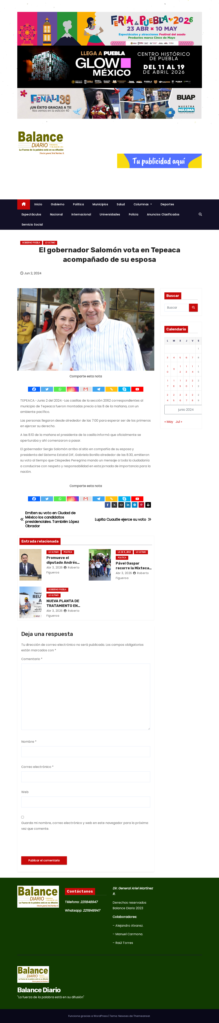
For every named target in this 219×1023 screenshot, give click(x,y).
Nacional (56, 214)
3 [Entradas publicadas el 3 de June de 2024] (167, 357)
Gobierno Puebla (31, 242)
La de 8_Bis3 (124, 552)
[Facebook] (34, 386)
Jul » (179, 421)
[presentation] (51, 844)
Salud (121, 204)
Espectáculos (31, 214)
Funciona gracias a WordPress (88, 1016)
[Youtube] (137, 386)
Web (25, 792)
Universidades (110, 214)
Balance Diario (39, 990)
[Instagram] (73, 386)
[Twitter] (47, 386)
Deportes (167, 204)
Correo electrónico (37, 767)
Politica (78, 204)
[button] (200, 214)
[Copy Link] (111, 386)
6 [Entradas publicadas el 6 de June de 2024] (186, 357)
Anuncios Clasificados (163, 214)
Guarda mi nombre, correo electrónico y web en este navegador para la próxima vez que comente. (84, 826)
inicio (38, 204)
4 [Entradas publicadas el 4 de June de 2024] (174, 357)
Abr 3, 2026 (54, 567)
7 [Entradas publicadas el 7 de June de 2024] (192, 357)
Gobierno (57, 204)
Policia (133, 214)
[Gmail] (86, 386)
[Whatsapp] (60, 386)
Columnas (143, 204)
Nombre (29, 741)
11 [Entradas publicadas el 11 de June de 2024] (174, 369)
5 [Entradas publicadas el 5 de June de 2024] (180, 357)
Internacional (81, 214)
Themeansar (141, 1016)
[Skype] (124, 386)
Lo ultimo (50, 242)
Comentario (31, 659)
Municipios (100, 204)
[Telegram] (99, 386)
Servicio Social (32, 225)
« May (168, 421)
